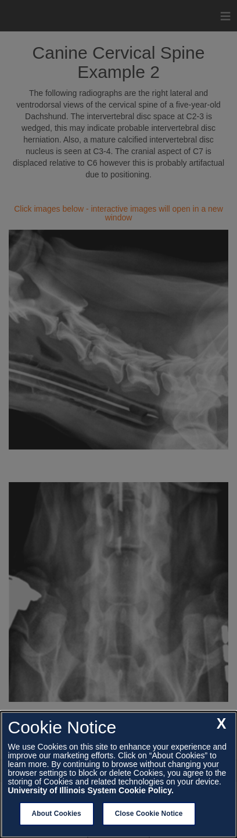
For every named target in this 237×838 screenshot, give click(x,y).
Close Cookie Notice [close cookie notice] (149, 814)
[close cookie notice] (221, 724)
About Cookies (56, 814)
